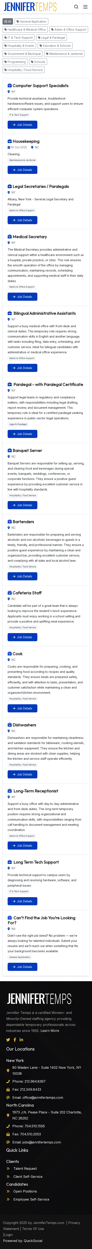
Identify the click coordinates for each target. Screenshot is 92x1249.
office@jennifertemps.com (42, 1097)
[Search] (76, 6)
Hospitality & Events (19, 45)
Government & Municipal (22, 53)
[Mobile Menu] (85, 6)
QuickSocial (33, 1241)
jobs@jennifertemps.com (41, 1142)
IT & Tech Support (18, 37)
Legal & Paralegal (51, 37)
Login (8, 1235)
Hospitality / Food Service (23, 70)
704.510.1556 (34, 1126)
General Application (31, 21)
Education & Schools (55, 45)
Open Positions (21, 1191)
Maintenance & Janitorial (64, 53)
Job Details (22, 124)
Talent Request (21, 1168)
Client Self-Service (24, 1176)
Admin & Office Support (68, 29)
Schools (38, 62)
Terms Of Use (33, 1229)
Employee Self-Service (27, 1199)
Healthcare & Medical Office (25, 29)
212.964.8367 (35, 1081)
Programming (15, 62)
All (7, 21)
